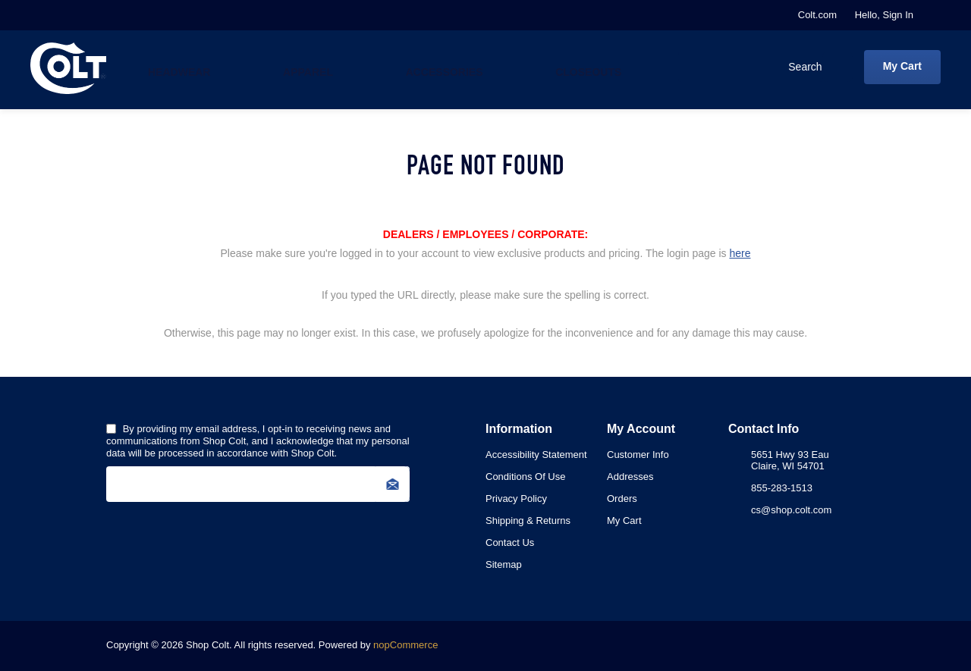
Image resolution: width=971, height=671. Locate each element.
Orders (622, 498)
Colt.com (817, 14)
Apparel (303, 67)
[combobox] (750, 67)
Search (837, 67)
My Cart (624, 520)
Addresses (630, 476)
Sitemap (504, 564)
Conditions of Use (526, 476)
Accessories (435, 67)
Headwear (179, 67)
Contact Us (510, 542)
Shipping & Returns (528, 520)
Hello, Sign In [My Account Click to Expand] (884, 14)
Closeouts (575, 67)
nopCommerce (405, 645)
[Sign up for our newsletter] (258, 484)
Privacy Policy (516, 498)
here (739, 253)
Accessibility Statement (536, 454)
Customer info (638, 454)
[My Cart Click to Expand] (902, 67)
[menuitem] (546, 455)
